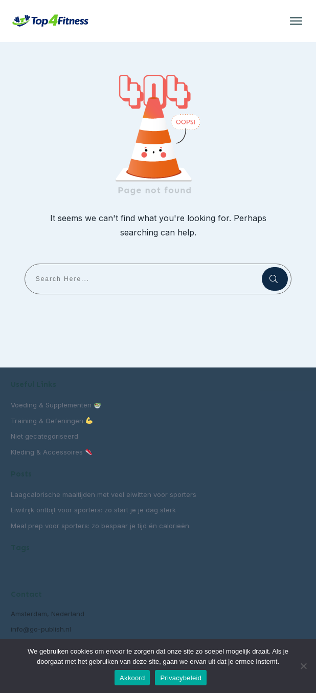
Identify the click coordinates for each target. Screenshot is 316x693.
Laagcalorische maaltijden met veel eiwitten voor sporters (103, 494)
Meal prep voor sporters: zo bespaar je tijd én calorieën (100, 526)
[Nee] (303, 666)
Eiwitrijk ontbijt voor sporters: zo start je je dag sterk (93, 510)
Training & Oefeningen (52, 421)
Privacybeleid (180, 678)
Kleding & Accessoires (51, 452)
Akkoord (132, 678)
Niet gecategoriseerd (44, 436)
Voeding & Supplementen (56, 405)
